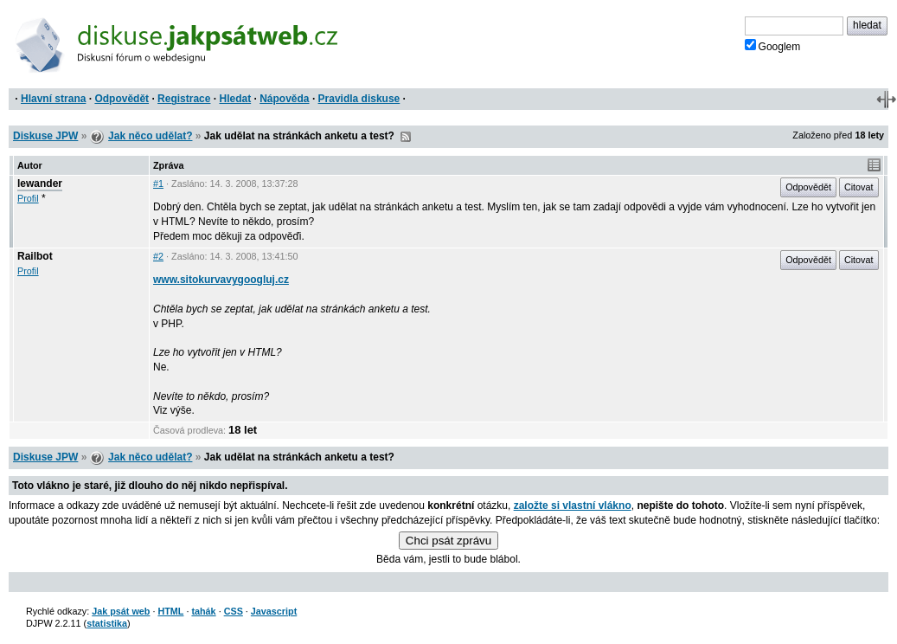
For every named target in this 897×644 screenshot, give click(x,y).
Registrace (183, 99)
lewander (39, 183)
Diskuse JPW (45, 136)
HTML (170, 611)
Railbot (35, 256)
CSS (233, 611)
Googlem (773, 46)
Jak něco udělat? (150, 136)
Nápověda (284, 99)
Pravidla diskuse (359, 99)
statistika (106, 623)
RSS (405, 137)
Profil (28, 198)
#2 (158, 256)
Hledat (235, 99)
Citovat (859, 187)
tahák (203, 611)
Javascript (274, 611)
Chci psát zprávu (448, 540)
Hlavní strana (53, 99)
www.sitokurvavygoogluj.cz (221, 280)
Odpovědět (121, 99)
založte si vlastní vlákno (572, 505)
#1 (158, 183)
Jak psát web (121, 611)
